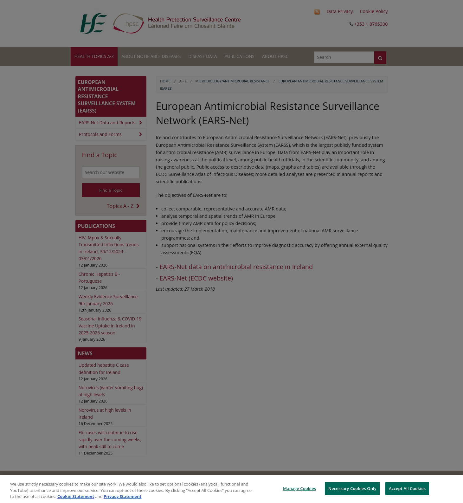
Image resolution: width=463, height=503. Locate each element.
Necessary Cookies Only (352, 488)
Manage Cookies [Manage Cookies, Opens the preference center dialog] (299, 488)
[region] (231, 489)
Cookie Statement (75, 496)
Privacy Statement (122, 496)
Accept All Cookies (407, 488)
